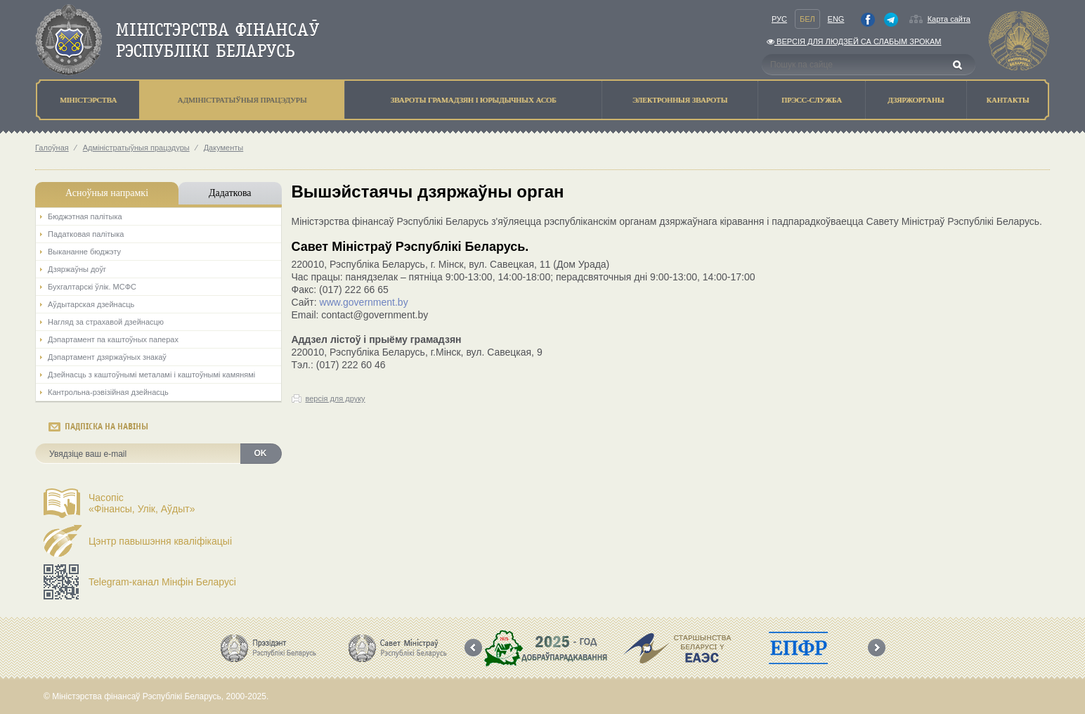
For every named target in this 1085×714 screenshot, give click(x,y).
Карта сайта (949, 19)
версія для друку (335, 398)
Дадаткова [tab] (230, 193)
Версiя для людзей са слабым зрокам (854, 41)
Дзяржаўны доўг (77, 269)
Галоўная (52, 147)
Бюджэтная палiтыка (85, 216)
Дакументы (224, 147)
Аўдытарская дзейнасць (91, 304)
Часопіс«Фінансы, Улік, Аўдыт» (142, 503)
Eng (836, 19)
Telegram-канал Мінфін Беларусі (162, 582)
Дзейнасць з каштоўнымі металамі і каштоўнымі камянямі (151, 374)
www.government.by (364, 302)
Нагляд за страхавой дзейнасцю (106, 322)
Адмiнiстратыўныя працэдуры (136, 147)
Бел (807, 19)
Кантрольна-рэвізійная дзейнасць (108, 392)
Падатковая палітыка (86, 234)
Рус (779, 19)
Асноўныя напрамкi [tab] (106, 193)
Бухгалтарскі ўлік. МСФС (92, 287)
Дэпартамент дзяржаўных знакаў (107, 357)
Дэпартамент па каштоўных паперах (113, 339)
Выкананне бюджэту (84, 251)
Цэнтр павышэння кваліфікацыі (160, 541)
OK (260, 453)
